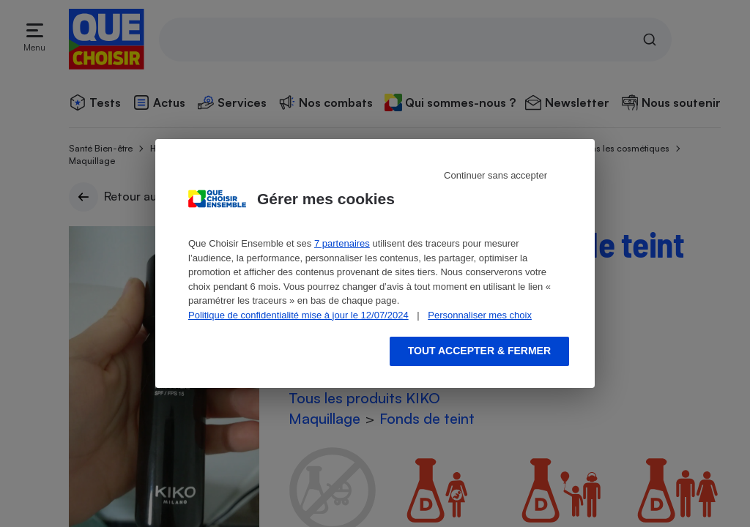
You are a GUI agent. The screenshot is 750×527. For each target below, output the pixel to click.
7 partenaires (342, 243)
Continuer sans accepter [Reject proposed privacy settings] (495, 175)
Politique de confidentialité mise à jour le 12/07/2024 (298, 315)
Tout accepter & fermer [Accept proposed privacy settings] (479, 350)
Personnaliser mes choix (480, 315)
